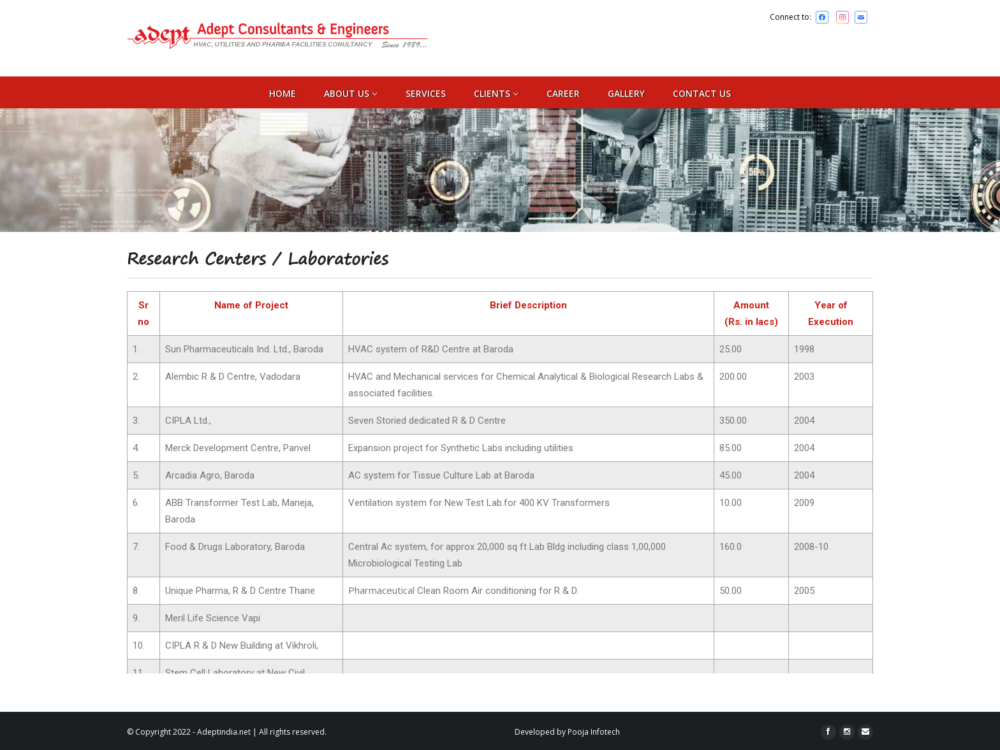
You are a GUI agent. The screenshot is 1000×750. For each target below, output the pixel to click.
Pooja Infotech (594, 731)
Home (282, 93)
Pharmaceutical (381, 590)
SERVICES (426, 93)
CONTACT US (702, 93)
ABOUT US (351, 93)
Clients (496, 93)
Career (563, 93)
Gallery (626, 93)
